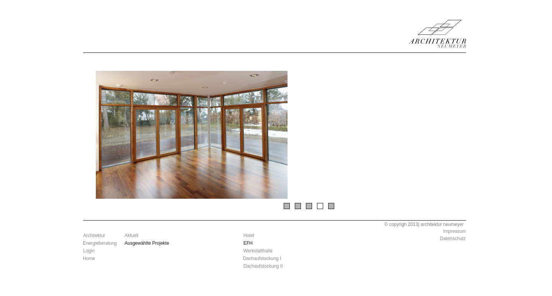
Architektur (94, 235)
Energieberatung (100, 243)
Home (89, 258)
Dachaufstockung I (262, 258)
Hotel (248, 235)
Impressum (454, 231)
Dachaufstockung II (263, 266)
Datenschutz (453, 238)
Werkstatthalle (258, 250)
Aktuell (131, 235)
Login (88, 250)
